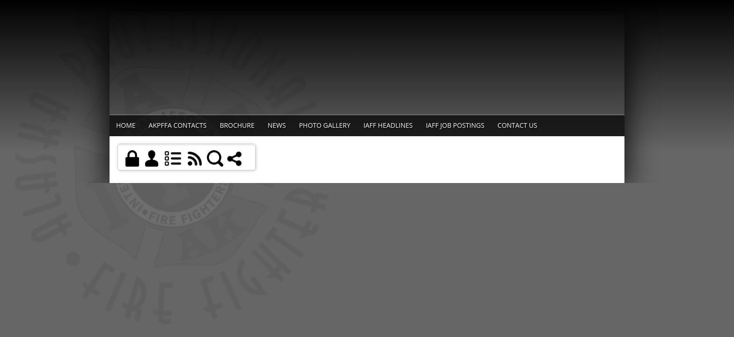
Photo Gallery (325, 125)
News (277, 125)
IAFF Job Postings (455, 125)
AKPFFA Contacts (178, 125)
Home (126, 125)
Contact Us (517, 125)
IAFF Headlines (387, 125)
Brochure (237, 125)
